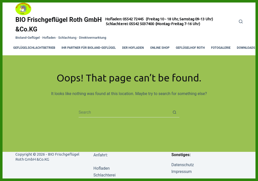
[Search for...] (124, 112)
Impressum (181, 171)
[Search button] (174, 112)
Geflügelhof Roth (190, 48)
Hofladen (101, 168)
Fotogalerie (221, 48)
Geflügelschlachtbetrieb (34, 48)
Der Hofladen (133, 48)
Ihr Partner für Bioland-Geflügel (88, 48)
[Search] (241, 21)
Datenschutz (182, 164)
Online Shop (160, 48)
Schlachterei (104, 175)
